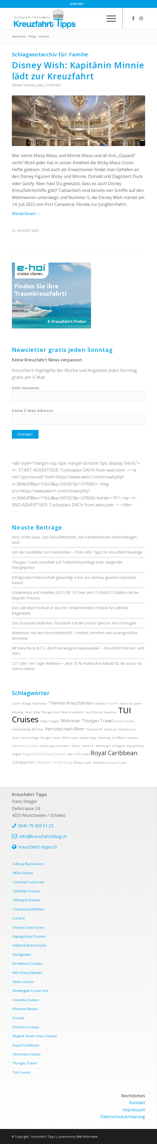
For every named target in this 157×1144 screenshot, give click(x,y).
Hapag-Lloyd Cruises (29, 936)
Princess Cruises (26, 1027)
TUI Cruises (22, 1072)
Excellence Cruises (27, 963)
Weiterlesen (26, 213)
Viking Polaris (135, 746)
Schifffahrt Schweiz (125, 738)
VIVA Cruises (70, 738)
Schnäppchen (23, 762)
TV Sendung (62, 762)
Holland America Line (29, 945)
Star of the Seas (78, 754)
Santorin (88, 746)
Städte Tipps (88, 738)
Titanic (76, 746)
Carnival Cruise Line (28, 882)
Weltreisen (103, 746)
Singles (16, 754)
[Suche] (96, 18)
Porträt (53, 85)
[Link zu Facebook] (133, 18)
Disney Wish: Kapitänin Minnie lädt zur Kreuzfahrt (78, 70)
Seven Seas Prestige (25, 738)
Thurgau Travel (97, 721)
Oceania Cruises (26, 999)
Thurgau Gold (50, 712)
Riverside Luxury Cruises (110, 762)
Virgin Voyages (49, 721)
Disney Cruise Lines (28, 85)
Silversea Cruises (25, 746)
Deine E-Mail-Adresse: (33, 410)
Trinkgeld (118, 746)
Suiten (16, 703)
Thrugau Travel (50, 738)
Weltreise (70, 721)
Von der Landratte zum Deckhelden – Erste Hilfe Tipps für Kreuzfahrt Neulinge (77, 552)
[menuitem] (77, 4)
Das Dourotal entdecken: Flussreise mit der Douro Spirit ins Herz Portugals (74, 623)
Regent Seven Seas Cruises (44, 754)
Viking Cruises (82, 762)
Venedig (17, 712)
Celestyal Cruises (26, 900)
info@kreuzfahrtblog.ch (42, 836)
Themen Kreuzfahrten (71, 703)
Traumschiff (94, 729)
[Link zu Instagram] (141, 18)
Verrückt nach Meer (64, 729)
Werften (38, 729)
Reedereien (127, 729)
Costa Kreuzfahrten (28, 909)
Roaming (104, 738)
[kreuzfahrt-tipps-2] (65, 18)
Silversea (44, 762)
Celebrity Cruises (26, 891)
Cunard (19, 918)
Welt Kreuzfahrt (72, 712)
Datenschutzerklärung (122, 1116)
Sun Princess (94, 712)
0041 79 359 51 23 (35, 826)
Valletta (100, 703)
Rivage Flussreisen (34, 703)
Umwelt (113, 703)
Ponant (18, 1018)
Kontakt (77, 4)
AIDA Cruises (23, 872)
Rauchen (110, 712)
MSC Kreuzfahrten (27, 972)
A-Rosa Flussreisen (28, 863)
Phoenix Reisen (25, 1008)
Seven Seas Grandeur (55, 746)
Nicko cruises (23, 981)
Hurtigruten (22, 954)
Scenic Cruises (124, 721)
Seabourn (110, 729)
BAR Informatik (87, 1136)
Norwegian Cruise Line (31, 990)
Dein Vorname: (26, 387)
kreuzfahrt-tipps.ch (37, 847)
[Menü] (108, 18)
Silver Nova (32, 712)
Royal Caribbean (114, 753)
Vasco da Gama (130, 703)
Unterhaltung (21, 729)
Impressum (134, 1110)
